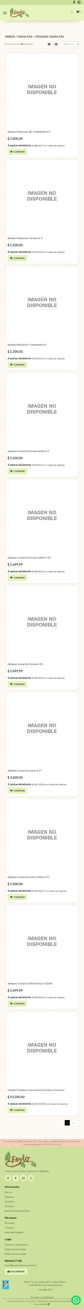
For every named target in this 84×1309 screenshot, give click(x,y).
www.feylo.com (55, 1285)
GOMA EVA (25, 36)
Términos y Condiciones (16, 1244)
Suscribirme (16, 1271)
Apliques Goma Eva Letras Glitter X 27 (28, 876)
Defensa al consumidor (16, 1253)
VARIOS (10, 36)
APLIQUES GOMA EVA (49, 36)
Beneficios (10, 1201)
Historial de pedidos (14, 1232)
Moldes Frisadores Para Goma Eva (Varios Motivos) (36, 1089)
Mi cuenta (9, 1223)
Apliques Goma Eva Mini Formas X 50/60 (30, 983)
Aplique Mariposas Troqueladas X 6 (27, 344)
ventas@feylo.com (37, 1285)
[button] (78, 11)
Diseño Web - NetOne (16, 1301)
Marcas (8, 1192)
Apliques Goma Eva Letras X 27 (25, 770)
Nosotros (9, 1196)
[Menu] (5, 12)
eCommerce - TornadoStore (37, 1301)
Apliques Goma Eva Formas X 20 (25, 663)
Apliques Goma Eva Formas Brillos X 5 (28, 451)
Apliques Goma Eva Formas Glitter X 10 (29, 557)
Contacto (9, 1206)
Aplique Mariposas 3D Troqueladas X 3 (29, 131)
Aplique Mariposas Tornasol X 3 (25, 238)
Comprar (19, 151)
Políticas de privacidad (15, 1249)
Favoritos (9, 1227)
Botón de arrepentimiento (17, 1210)
